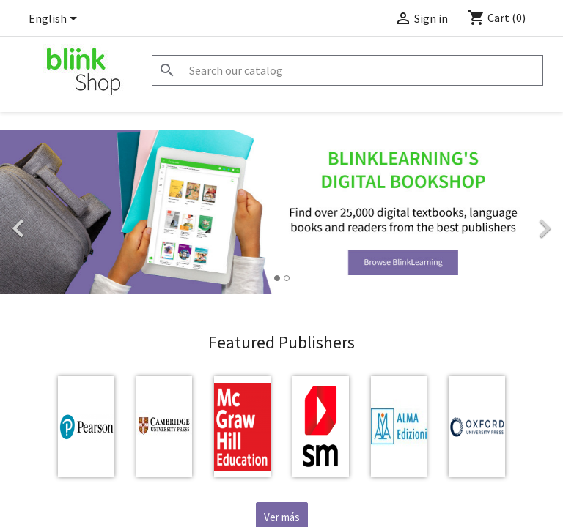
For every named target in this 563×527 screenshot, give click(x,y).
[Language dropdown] (55, 20)
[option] (281, 212)
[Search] (347, 70)
